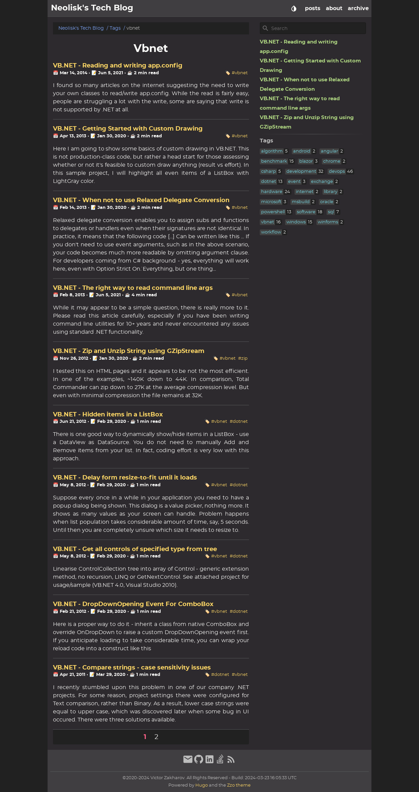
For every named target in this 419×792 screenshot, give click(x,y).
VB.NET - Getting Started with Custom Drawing (128, 129)
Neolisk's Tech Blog (81, 28)
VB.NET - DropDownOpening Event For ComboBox (133, 604)
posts (312, 8)
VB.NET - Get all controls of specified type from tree (135, 549)
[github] (198, 762)
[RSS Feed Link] (231, 762)
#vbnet (240, 73)
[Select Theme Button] (293, 8)
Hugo (201, 785)
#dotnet (239, 421)
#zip (243, 358)
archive (358, 8)
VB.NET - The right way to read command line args (133, 288)
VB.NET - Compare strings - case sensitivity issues (132, 668)
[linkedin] (209, 762)
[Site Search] (318, 28)
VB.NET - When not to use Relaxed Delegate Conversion (141, 200)
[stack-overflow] (220, 762)
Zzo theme (239, 785)
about (334, 8)
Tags (115, 28)
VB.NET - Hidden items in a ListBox (108, 415)
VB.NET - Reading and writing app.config (118, 66)
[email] (188, 762)
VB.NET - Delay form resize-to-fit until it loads (125, 478)
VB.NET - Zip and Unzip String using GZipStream (128, 351)
